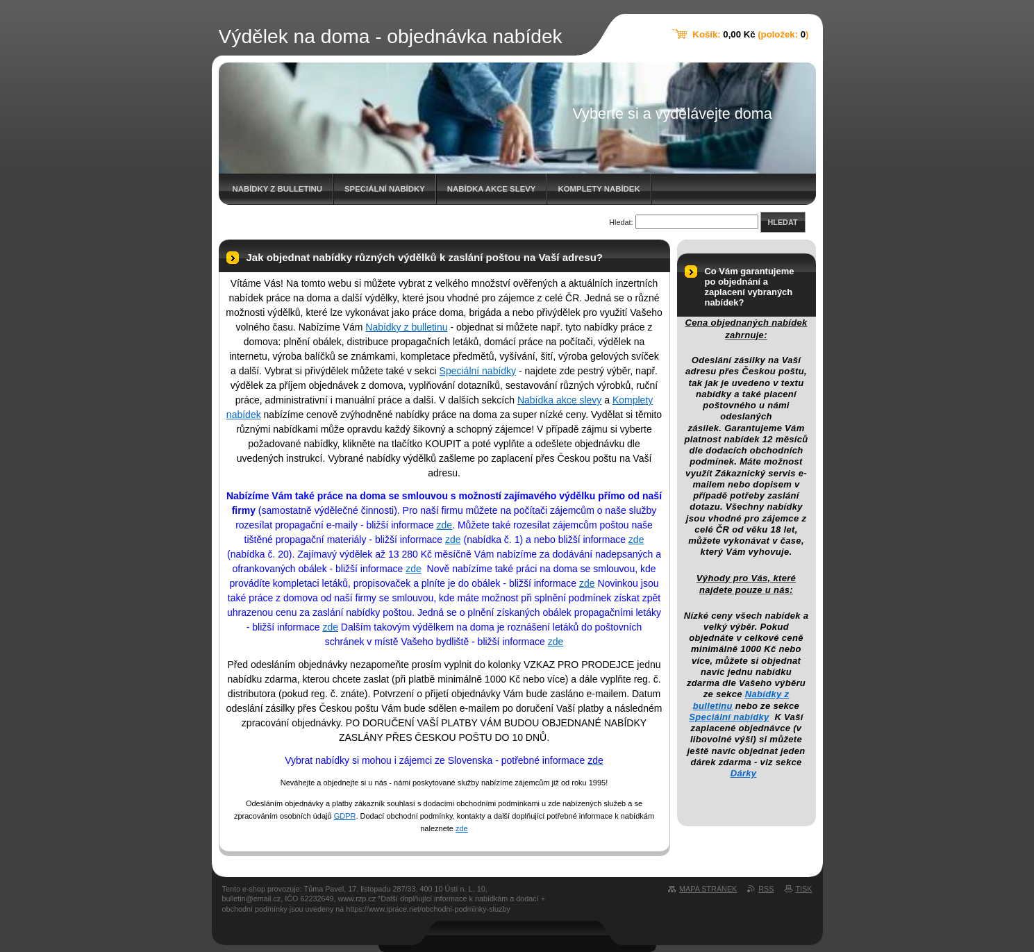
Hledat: (621, 222)
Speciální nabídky (384, 189)
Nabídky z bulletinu (278, 189)
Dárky (744, 773)
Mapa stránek (708, 889)
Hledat (783, 222)
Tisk (804, 889)
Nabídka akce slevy (491, 189)
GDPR (345, 816)
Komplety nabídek (599, 189)
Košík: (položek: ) (750, 34)
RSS (766, 889)
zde (445, 525)
